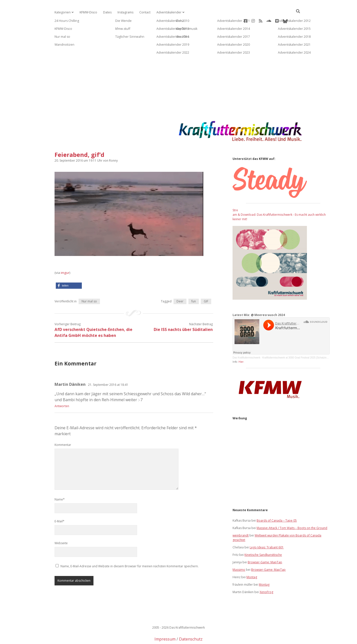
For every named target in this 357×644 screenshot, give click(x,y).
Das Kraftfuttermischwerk (246, 341)
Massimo (239, 554)
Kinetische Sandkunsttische (263, 539)
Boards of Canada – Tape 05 (277, 504)
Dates (106, 12)
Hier (240, 346)
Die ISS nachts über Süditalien (183, 313)
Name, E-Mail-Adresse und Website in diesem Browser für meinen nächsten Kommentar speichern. (129, 550)
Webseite (61, 527)
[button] (69, 270)
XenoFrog (266, 576)
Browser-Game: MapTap (265, 546)
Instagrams (124, 12)
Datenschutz (191, 623)
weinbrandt (241, 519)
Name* (60, 483)
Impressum (165, 623)
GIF (206, 285)
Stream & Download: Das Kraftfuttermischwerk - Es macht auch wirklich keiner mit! (279, 198)
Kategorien (62, 12)
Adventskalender (166, 12)
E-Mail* (59, 505)
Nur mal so (89, 285)
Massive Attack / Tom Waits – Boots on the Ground (292, 512)
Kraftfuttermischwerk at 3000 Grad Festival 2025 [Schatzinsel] (296, 341)
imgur (65, 256)
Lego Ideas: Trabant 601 (267, 531)
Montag (251, 561)
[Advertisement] (178, 60)
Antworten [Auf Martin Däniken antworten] (62, 390)
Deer (180, 285)
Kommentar (63, 429)
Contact (143, 12)
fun (193, 285)
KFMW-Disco (87, 12)
